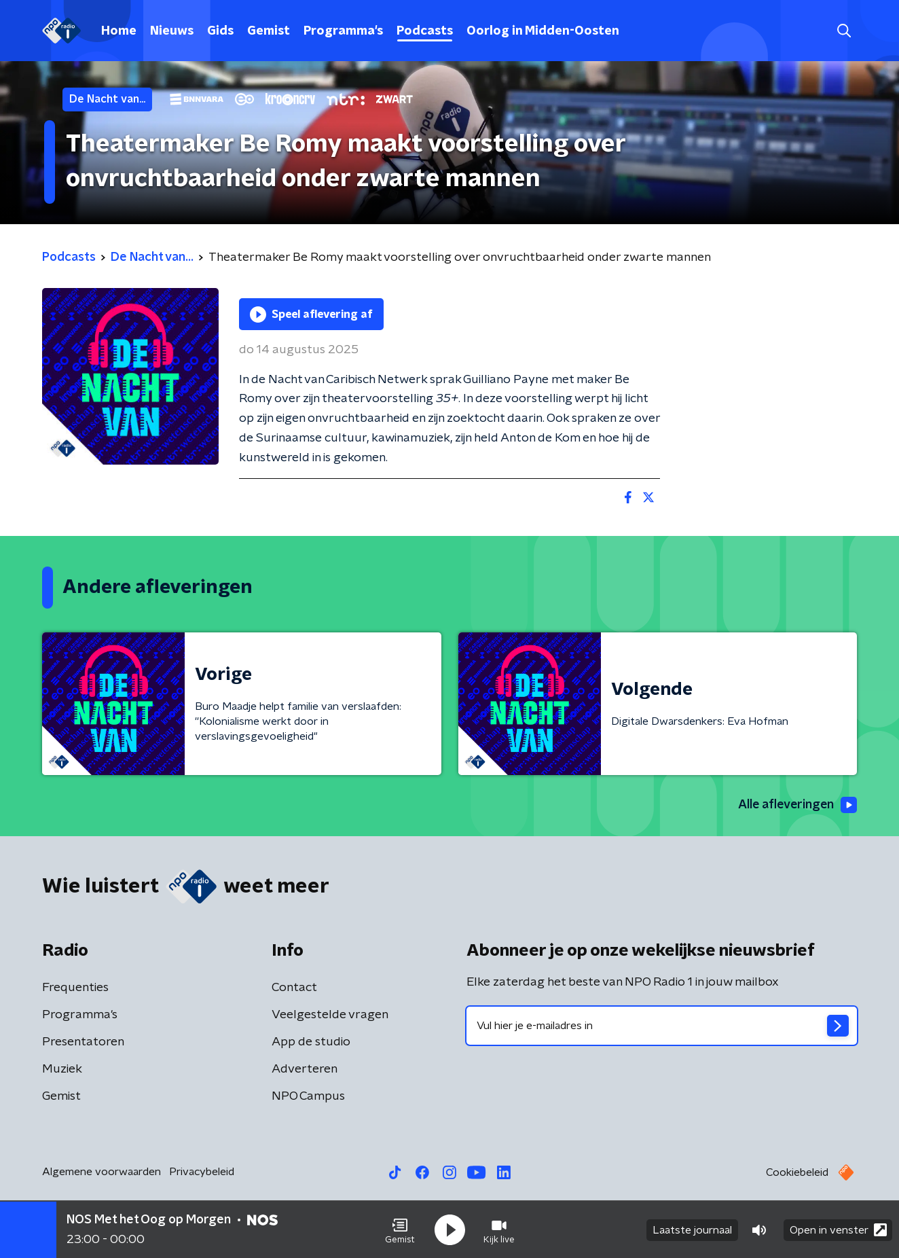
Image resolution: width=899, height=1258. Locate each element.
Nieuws (172, 31)
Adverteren (304, 1069)
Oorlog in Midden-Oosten (542, 31)
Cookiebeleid (797, 1172)
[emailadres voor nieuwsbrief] (661, 1026)
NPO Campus (308, 1096)
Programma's (343, 31)
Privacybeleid (201, 1171)
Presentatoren (83, 1042)
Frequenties (75, 988)
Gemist (268, 31)
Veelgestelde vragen (330, 1015)
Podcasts (425, 31)
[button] (400, 1229)
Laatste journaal (692, 1229)
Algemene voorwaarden (101, 1171)
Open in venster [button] (838, 1229)
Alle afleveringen (796, 805)
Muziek (62, 1069)
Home (118, 31)
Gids (220, 31)
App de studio (311, 1042)
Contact (294, 988)
